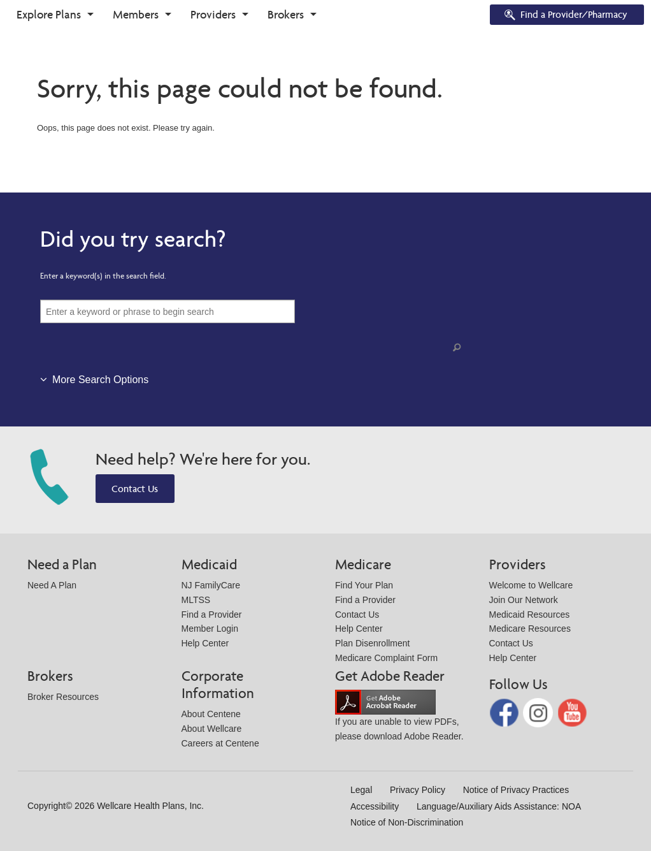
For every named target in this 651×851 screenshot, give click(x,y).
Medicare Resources (530, 628)
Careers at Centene (220, 743)
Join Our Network (523, 600)
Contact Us (134, 489)
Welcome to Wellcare (531, 585)
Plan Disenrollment (372, 643)
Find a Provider (212, 614)
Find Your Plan (364, 585)
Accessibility (374, 806)
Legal (361, 790)
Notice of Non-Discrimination (406, 822)
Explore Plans (49, 14)
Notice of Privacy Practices (516, 790)
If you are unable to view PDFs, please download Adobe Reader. (399, 718)
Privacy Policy (417, 790)
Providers (213, 14)
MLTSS (196, 600)
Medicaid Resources (529, 614)
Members (136, 14)
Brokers (286, 14)
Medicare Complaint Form (386, 658)
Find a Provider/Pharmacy (565, 15)
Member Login (210, 628)
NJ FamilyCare (211, 585)
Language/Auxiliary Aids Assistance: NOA (499, 806)
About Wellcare (212, 729)
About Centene (211, 714)
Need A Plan (51, 585)
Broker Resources (63, 697)
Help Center (205, 643)
